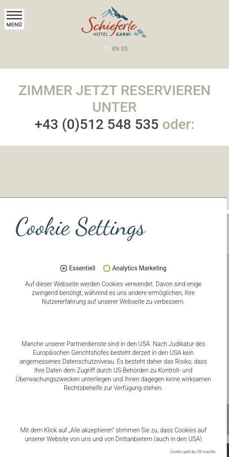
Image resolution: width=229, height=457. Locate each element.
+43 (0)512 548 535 (96, 124)
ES (125, 49)
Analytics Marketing (139, 268)
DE (107, 49)
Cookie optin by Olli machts (193, 452)
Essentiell (82, 268)
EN (115, 49)
